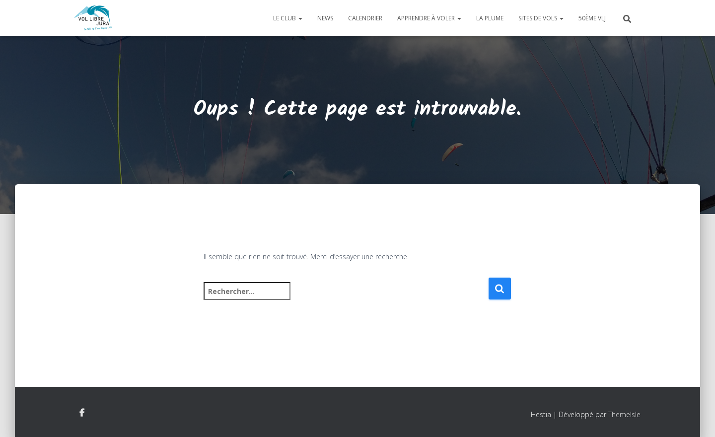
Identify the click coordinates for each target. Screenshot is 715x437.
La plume (489, 18)
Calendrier (365, 18)
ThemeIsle (624, 414)
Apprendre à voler (429, 18)
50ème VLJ (592, 18)
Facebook (81, 413)
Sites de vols (541, 18)
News (325, 18)
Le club (287, 18)
